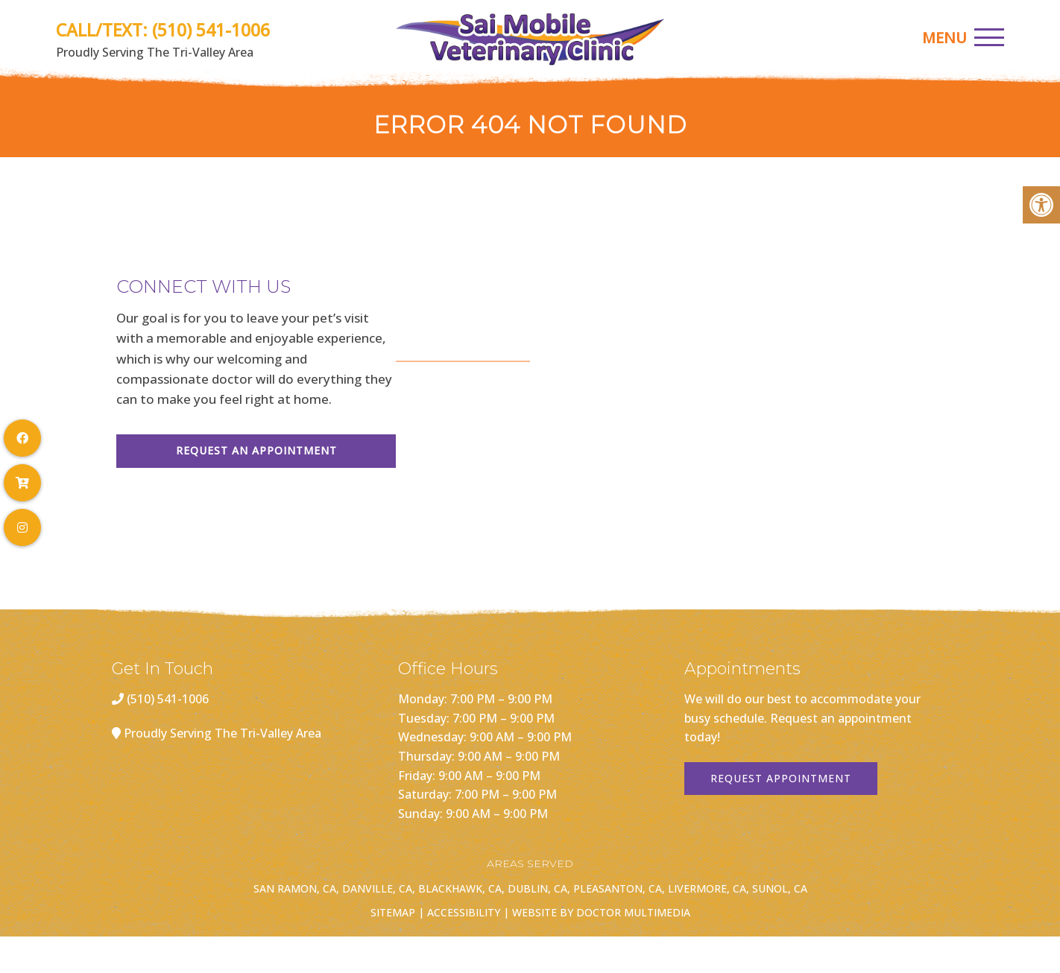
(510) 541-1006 (211, 30)
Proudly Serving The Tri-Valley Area (222, 733)
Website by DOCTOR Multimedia (601, 912)
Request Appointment (780, 778)
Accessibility (463, 912)
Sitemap (392, 912)
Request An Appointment (256, 450)
